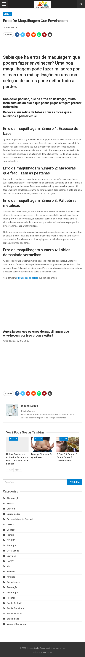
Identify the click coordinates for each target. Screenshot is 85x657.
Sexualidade (13, 619)
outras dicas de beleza (27, 277)
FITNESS (11, 540)
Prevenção (12, 587)
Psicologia (12, 592)
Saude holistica (14, 613)
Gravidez (11, 556)
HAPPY (10, 561)
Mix (8, 566)
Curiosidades (13, 514)
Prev (10, 470)
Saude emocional (15, 608)
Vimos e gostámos (16, 624)
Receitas (11, 598)
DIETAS (10, 524)
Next (18, 470)
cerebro (11, 509)
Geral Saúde (13, 551)
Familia (10, 535)
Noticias (11, 571)
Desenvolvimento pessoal (20, 519)
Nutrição (11, 577)
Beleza (7, 14)
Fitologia (11, 545)
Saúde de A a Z (14, 603)
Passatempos (14, 582)
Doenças (11, 530)
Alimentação (13, 498)
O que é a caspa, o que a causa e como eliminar (66, 457)
